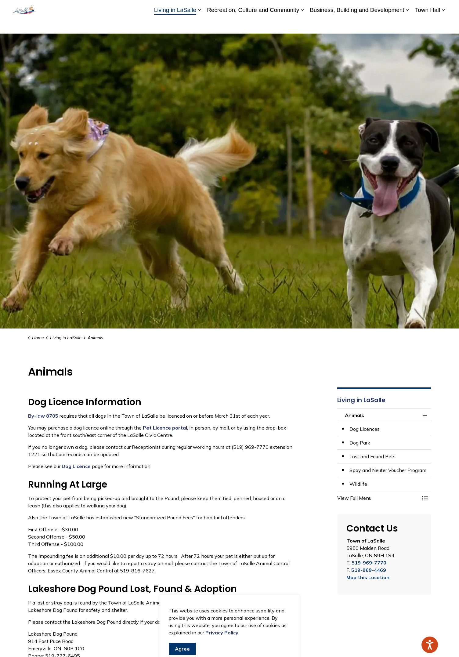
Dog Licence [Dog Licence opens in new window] (76, 466)
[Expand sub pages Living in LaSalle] (199, 25)
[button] (378, 498)
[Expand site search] (440, 8)
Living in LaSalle (175, 25)
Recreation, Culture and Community (253, 25)
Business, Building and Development (357, 25)
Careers (349, 8)
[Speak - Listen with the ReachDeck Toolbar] (429, 645)
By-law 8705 (43, 416)
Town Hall (427, 25)
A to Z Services (291, 8)
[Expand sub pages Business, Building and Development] (407, 25)
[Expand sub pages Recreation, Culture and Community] (302, 25)
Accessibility (324, 8)
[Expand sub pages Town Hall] (443, 25)
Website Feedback (410, 8)
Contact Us (374, 8)
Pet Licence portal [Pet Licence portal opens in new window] (165, 428)
